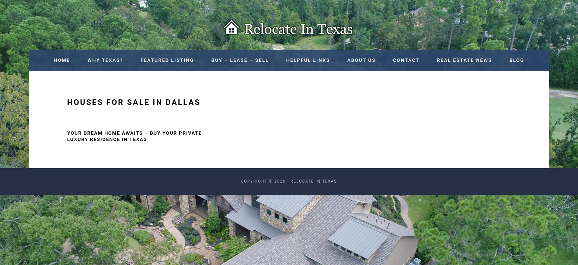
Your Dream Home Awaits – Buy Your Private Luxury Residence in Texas (134, 136)
